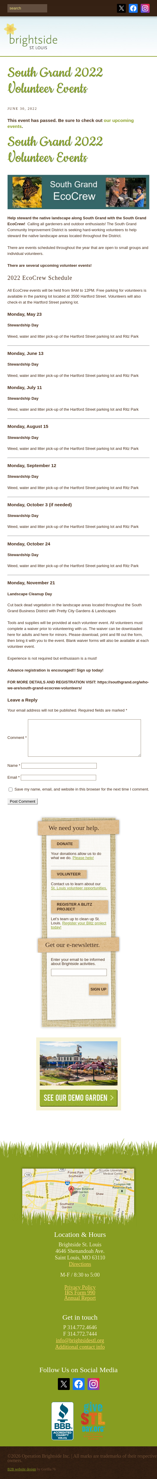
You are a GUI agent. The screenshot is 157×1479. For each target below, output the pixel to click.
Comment (17, 738)
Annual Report (80, 1298)
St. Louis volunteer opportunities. (79, 888)
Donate (65, 844)
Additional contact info (80, 1347)
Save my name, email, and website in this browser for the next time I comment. (82, 789)
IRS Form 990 (80, 1293)
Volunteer (69, 874)
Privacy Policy (80, 1287)
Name (13, 765)
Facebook (133, 8)
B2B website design (21, 1469)
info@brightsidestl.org (80, 1340)
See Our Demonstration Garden (79, 1063)
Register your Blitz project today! (78, 925)
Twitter (121, 8)
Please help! (83, 858)
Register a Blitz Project (74, 906)
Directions (80, 1264)
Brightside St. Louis (30, 39)
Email (13, 777)
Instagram (145, 8)
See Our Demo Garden (79, 1098)
